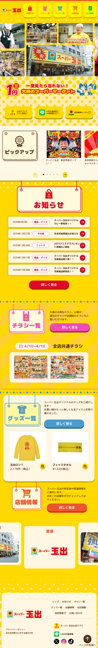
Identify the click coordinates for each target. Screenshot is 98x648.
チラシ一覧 (79, 601)
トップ (55, 601)
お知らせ (66, 601)
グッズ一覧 (56, 607)
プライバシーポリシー (15, 629)
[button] (65, 174)
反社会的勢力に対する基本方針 (19, 633)
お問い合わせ (75, 613)
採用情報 (60, 613)
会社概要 (81, 607)
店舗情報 (69, 607)
